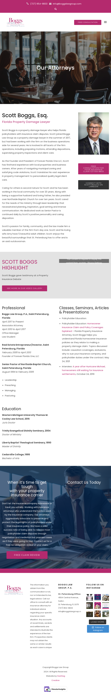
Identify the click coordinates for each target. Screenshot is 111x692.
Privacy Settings (95, 263)
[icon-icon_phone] (28, 3)
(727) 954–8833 (38, 3)
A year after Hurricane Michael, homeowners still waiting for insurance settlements (83, 370)
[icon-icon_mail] (50, 3)
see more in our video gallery (24, 288)
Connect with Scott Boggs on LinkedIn (93, 185)
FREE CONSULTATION (88, 22)
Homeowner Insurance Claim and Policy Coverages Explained (82, 327)
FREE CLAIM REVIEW (27, 555)
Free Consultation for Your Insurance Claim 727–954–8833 (93, 168)
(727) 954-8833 (65, 608)
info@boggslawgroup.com (67, 3)
